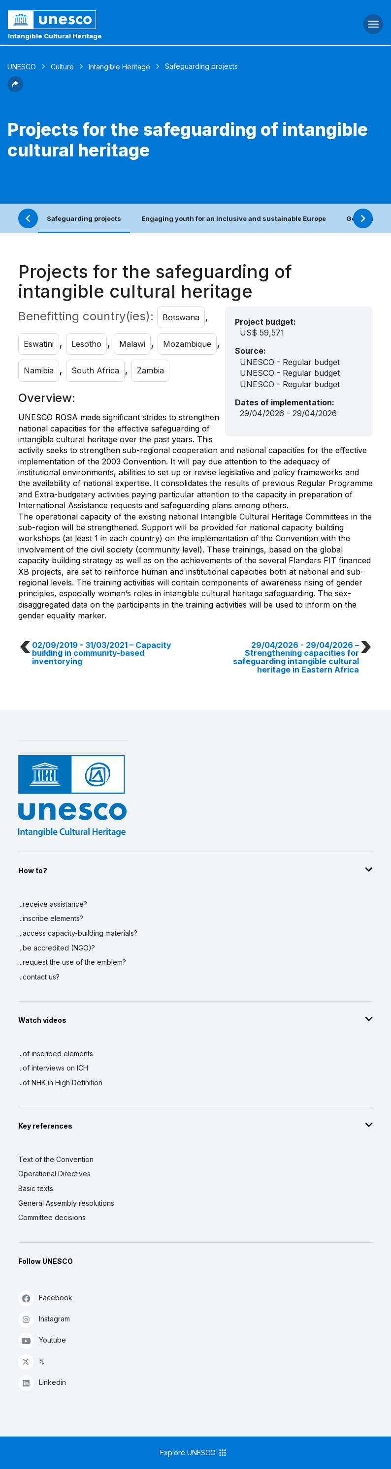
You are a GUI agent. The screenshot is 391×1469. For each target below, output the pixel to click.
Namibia (39, 370)
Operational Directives (54, 1173)
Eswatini (39, 344)
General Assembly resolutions (66, 1203)
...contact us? (39, 977)
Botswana (181, 317)
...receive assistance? (52, 904)
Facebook (45, 1298)
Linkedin (42, 1382)
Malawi (132, 344)
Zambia (150, 370)
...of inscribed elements (55, 1053)
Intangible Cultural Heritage (55, 36)
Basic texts (35, 1188)
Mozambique (187, 344)
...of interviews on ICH (53, 1068)
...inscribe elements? (50, 918)
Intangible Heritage (119, 66)
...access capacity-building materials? (77, 933)
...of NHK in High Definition (60, 1082)
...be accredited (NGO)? (56, 948)
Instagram (44, 1319)
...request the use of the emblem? (72, 962)
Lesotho (86, 344)
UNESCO (21, 66)
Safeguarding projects (84, 218)
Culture (62, 66)
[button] (15, 89)
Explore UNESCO (194, 1453)
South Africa (95, 370)
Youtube (42, 1340)
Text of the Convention (56, 1159)
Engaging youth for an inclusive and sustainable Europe (233, 218)
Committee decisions (52, 1217)
